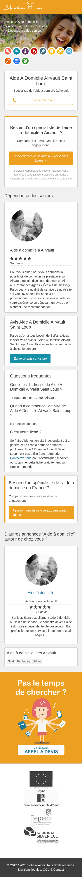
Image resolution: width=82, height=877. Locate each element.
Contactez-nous (20, 458)
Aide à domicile (41, 593)
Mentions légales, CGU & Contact (41, 869)
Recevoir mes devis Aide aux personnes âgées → (41, 158)
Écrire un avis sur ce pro (30, 358)
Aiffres (37, 661)
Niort (11, 661)
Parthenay (23, 661)
